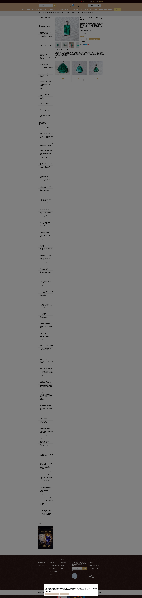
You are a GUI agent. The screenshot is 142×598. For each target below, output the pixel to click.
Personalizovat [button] (64, 594)
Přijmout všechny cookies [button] (52, 594)
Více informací (48, 591)
